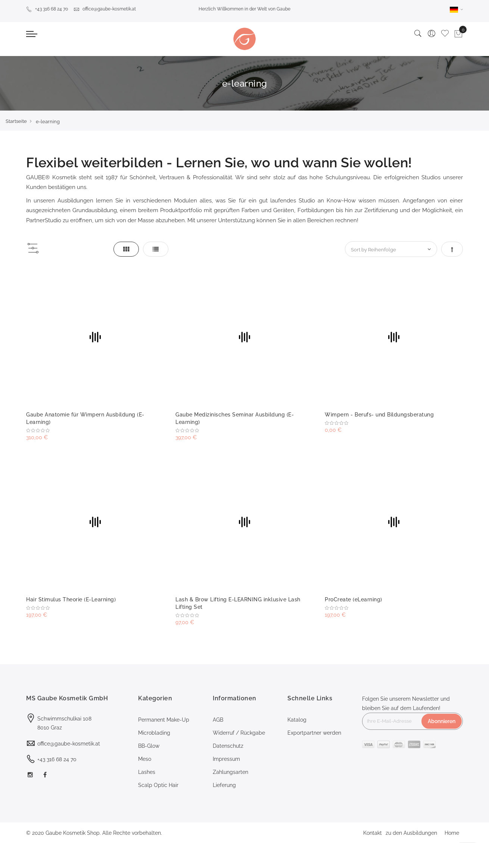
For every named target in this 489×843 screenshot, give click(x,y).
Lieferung (224, 785)
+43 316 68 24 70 (47, 9)
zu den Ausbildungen (411, 833)
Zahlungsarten (230, 772)
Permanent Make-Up (163, 720)
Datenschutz (228, 746)
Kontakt (372, 833)
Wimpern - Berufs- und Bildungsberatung (379, 415)
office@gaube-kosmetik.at (105, 9)
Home (452, 833)
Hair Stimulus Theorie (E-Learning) (71, 599)
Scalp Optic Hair (158, 785)
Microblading (154, 733)
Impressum (226, 759)
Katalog (296, 720)
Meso (144, 759)
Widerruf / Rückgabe (239, 733)
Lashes (146, 772)
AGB (218, 720)
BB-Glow (148, 746)
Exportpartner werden (314, 733)
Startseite (16, 121)
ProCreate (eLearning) (353, 599)
